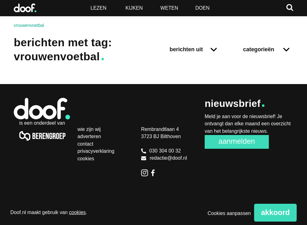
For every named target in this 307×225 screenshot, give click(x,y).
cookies (77, 212)
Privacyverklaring (95, 151)
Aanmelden (236, 141)
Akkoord (275, 212)
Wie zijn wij (88, 129)
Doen (202, 8)
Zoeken (289, 7)
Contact (85, 144)
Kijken (134, 8)
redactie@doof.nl (164, 158)
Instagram (144, 172)
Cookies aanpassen (229, 213)
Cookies (85, 158)
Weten (169, 8)
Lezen (98, 8)
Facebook (154, 172)
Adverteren (89, 136)
